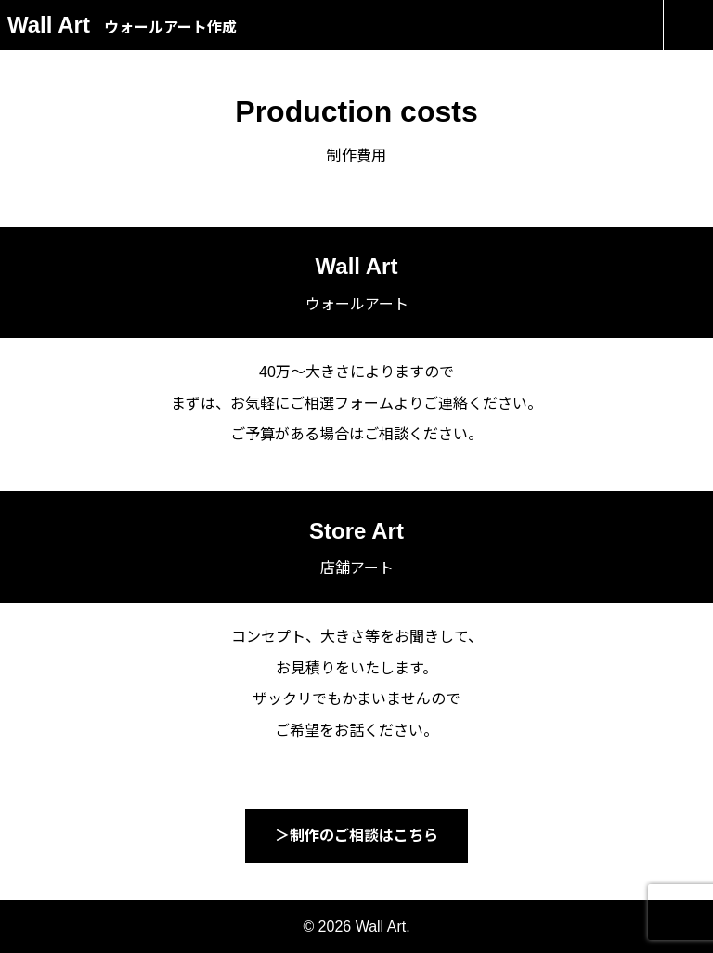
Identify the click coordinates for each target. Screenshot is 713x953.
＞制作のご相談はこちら (356, 835)
